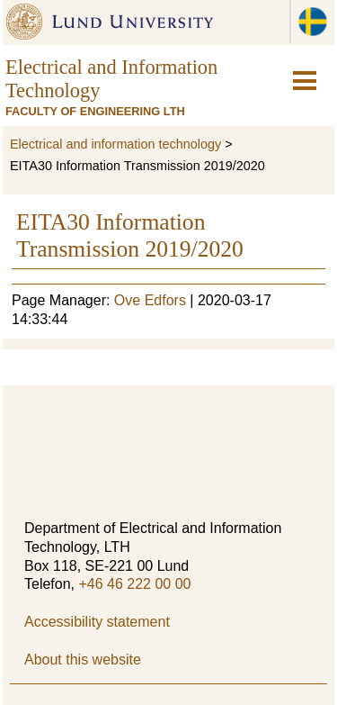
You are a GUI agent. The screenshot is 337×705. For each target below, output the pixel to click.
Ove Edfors (150, 300)
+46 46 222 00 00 (134, 584)
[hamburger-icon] (304, 81)
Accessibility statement (97, 621)
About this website (82, 659)
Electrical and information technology (115, 144)
